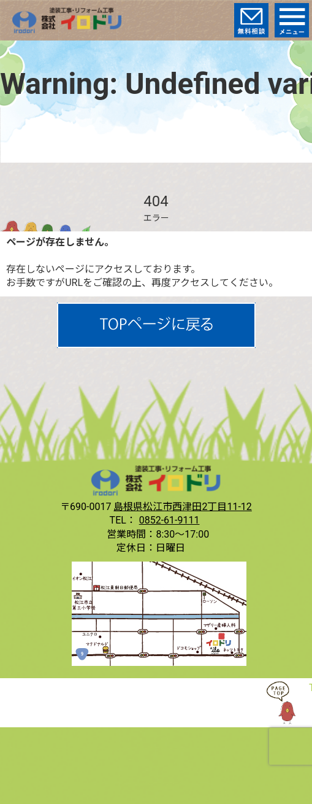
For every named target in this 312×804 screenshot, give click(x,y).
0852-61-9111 (169, 520)
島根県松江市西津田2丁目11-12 (182, 506)
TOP (287, 702)
